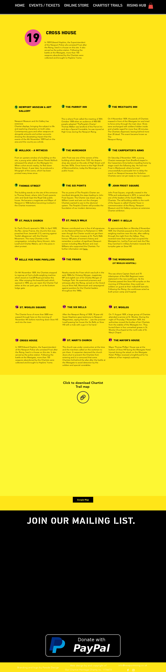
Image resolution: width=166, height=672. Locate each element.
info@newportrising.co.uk (132, 665)
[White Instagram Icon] (133, 670)
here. (85, 249)
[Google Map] (83, 500)
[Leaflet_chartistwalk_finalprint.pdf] (83, 397)
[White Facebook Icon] (128, 670)
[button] (108, 5)
